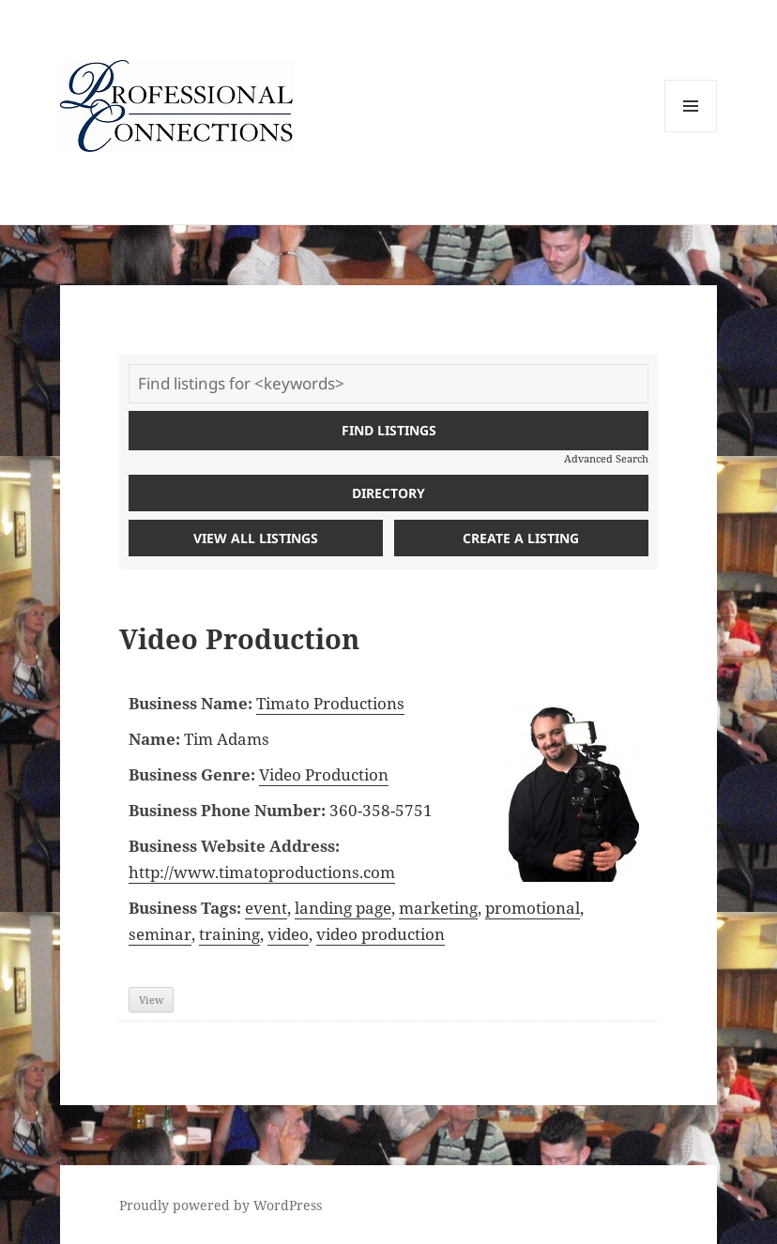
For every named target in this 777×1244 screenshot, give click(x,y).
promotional (532, 907)
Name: (154, 739)
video (288, 934)
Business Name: (190, 703)
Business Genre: (192, 774)
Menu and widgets (691, 131)
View (151, 1000)
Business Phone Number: (227, 810)
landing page (343, 907)
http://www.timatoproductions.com (262, 872)
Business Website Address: (234, 846)
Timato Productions (330, 703)
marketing (438, 907)
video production (380, 934)
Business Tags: (185, 907)
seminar (160, 934)
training (229, 934)
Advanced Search (606, 458)
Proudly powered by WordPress (220, 1205)
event (266, 907)
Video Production (323, 774)
